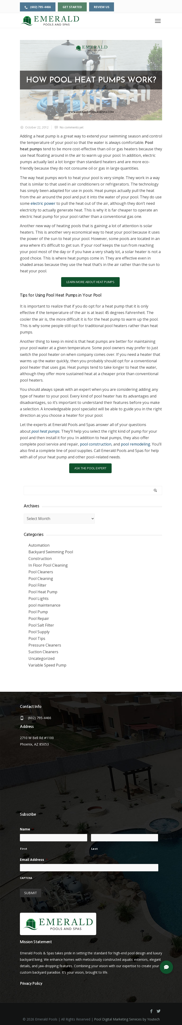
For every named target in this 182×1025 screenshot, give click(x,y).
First (23, 848)
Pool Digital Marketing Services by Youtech (127, 1017)
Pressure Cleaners (44, 645)
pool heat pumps (45, 431)
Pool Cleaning (40, 578)
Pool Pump (38, 611)
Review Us (101, 7)
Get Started (72, 7)
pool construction (95, 444)
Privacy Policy (31, 981)
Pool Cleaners (40, 571)
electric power (43, 203)
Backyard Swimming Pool (50, 551)
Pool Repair (38, 618)
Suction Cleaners (43, 651)
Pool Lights (38, 598)
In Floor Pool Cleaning (48, 565)
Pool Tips (36, 638)
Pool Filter (37, 585)
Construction (40, 558)
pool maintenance (44, 605)
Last (94, 848)
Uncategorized (41, 658)
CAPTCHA (26, 878)
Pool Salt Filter (41, 625)
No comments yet (71, 127)
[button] (166, 967)
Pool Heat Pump (42, 591)
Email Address (34, 860)
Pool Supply (39, 631)
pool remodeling (135, 444)
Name (27, 829)
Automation (39, 545)
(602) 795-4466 (38, 7)
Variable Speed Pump (47, 665)
